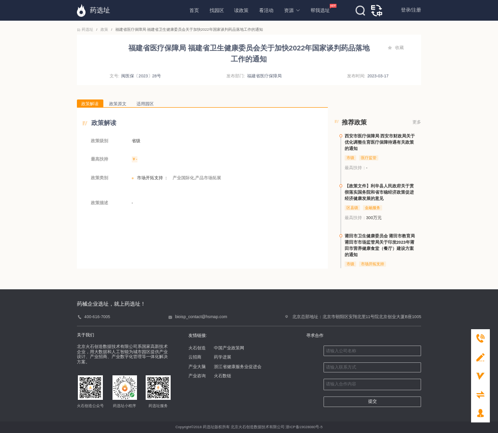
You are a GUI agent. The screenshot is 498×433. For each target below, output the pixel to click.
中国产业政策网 (229, 348)
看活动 (266, 10)
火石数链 (222, 375)
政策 (104, 29)
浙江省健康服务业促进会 (237, 366)
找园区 (217, 10)
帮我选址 (320, 8)
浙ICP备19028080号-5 (304, 427)
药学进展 (222, 357)
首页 (194, 10)
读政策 (241, 10)
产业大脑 (197, 366)
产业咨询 (197, 375)
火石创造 (197, 348)
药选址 (85, 29)
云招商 (194, 357)
